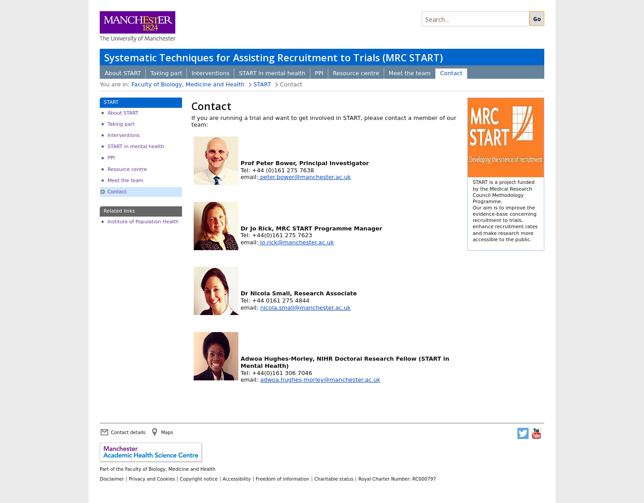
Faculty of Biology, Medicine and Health (188, 84)
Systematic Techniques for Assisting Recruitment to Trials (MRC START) (273, 57)
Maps (167, 432)
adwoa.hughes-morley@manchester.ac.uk (320, 379)
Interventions (210, 73)
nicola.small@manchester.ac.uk (305, 307)
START (262, 84)
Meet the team (410, 73)
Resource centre (356, 73)
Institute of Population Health (142, 222)
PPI (319, 73)
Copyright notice (199, 479)
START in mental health (272, 73)
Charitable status (334, 479)
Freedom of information (282, 479)
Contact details (128, 432)
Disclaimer (112, 479)
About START (123, 73)
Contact (451, 73)
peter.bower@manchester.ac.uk (304, 177)
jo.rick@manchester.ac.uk (296, 242)
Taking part (166, 73)
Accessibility (237, 479)
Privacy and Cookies (152, 479)
